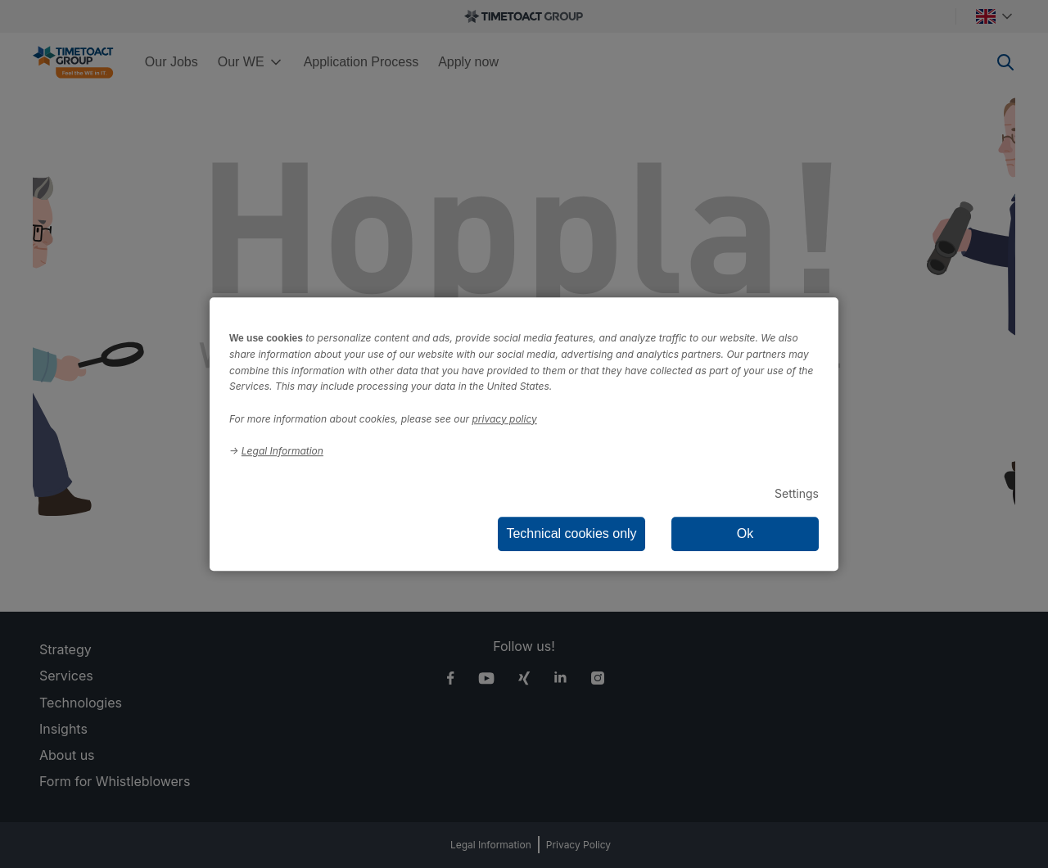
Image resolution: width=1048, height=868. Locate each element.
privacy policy (504, 419)
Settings (797, 493)
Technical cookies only (571, 533)
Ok (745, 533)
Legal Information (282, 451)
